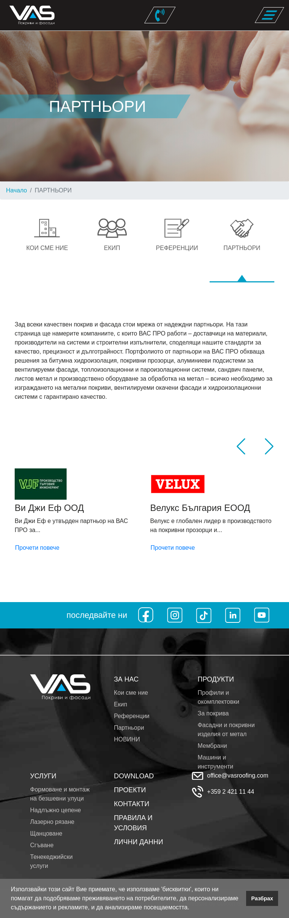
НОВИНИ (127, 739)
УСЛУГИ (43, 776)
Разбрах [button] (262, 898)
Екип (120, 704)
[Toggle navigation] (269, 15)
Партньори (129, 727)
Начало (16, 190)
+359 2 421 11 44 (230, 791)
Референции (132, 716)
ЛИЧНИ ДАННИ (138, 842)
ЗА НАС (126, 679)
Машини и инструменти (215, 762)
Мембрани (212, 746)
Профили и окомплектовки (218, 697)
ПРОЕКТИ (130, 790)
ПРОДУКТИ (216, 679)
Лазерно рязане (52, 822)
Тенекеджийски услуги (51, 861)
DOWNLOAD (134, 776)
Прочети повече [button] (37, 547)
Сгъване (41, 845)
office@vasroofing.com (237, 775)
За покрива (213, 713)
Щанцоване (46, 833)
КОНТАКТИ (131, 804)
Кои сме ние (131, 692)
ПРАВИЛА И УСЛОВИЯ (133, 823)
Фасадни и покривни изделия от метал (226, 729)
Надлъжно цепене (55, 810)
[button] (192, 908)
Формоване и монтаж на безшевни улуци (60, 794)
